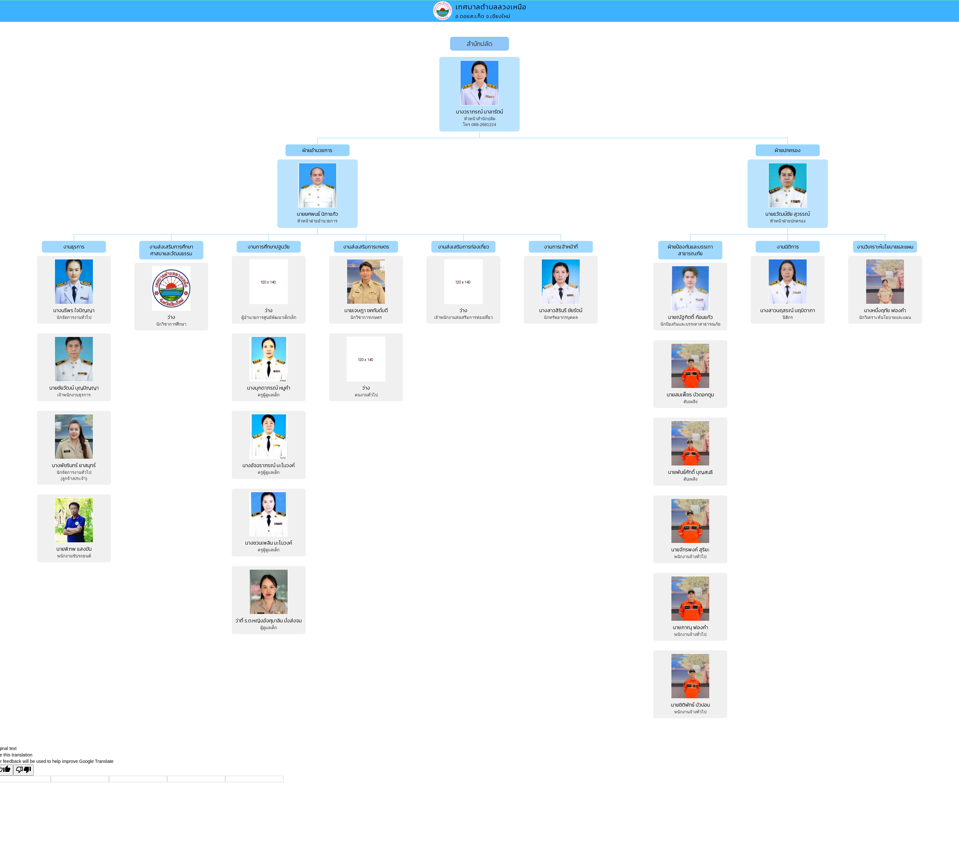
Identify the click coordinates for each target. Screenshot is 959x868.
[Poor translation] (23, 770)
